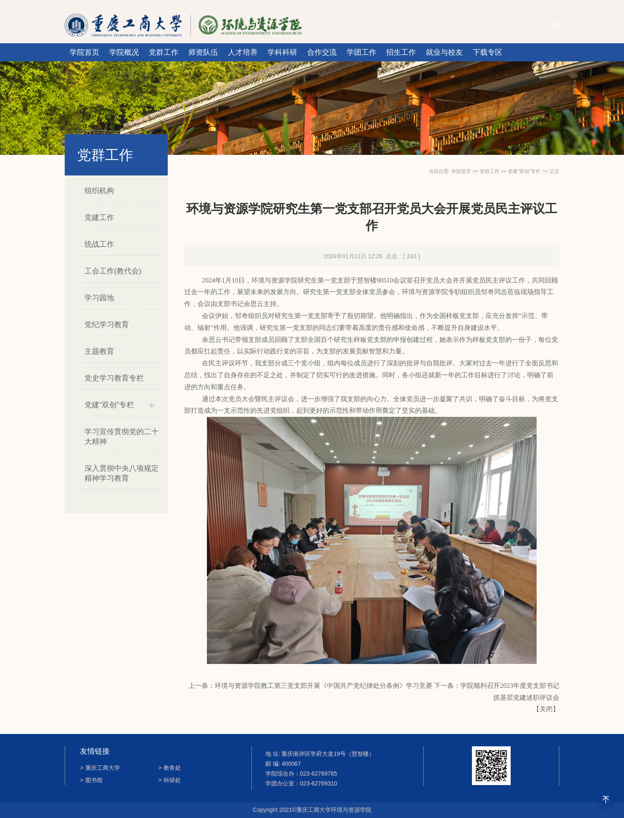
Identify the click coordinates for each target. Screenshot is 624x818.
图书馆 (91, 780)
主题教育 (99, 351)
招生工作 (401, 52)
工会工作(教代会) (112, 271)
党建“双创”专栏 (109, 405)
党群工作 (163, 52)
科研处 (169, 780)
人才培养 (243, 52)
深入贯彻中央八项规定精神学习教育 (121, 473)
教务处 (169, 767)
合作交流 (322, 52)
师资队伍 (203, 52)
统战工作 (99, 244)
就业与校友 (444, 52)
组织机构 (99, 191)
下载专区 (487, 52)
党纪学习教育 (106, 324)
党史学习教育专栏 (114, 378)
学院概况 (124, 52)
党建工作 (99, 217)
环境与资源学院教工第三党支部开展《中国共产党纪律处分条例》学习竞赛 (323, 685)
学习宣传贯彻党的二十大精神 (121, 437)
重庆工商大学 (100, 767)
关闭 (546, 709)
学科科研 (282, 52)
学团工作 (361, 52)
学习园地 (99, 298)
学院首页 (84, 52)
